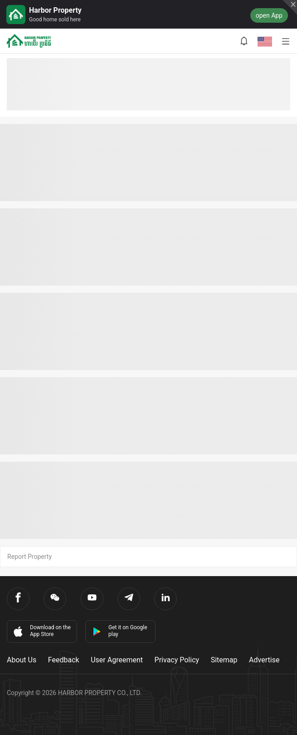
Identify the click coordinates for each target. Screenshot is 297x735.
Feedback (63, 660)
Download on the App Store (41, 631)
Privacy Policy (177, 660)
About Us (21, 660)
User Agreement (117, 660)
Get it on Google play (120, 630)
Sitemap (224, 660)
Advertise (264, 660)
